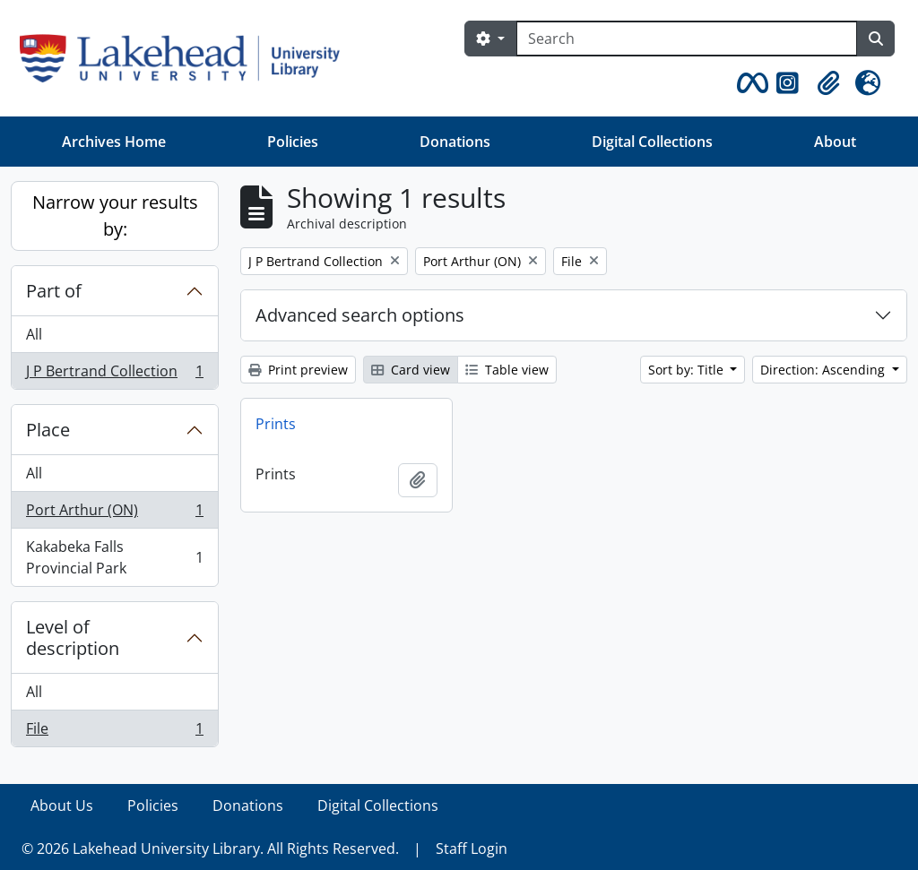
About (835, 141)
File (114, 732)
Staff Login (471, 848)
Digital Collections (652, 141)
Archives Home (114, 141)
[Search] (686, 38)
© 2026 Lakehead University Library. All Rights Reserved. (210, 848)
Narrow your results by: (115, 215)
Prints (275, 424)
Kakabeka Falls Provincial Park (114, 557)
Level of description (72, 637)
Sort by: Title (687, 369)
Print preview (298, 369)
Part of (54, 291)
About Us (61, 805)
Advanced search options (359, 315)
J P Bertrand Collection (114, 374)
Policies (292, 141)
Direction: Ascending (824, 369)
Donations (455, 141)
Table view (507, 369)
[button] (749, 83)
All (34, 334)
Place (48, 430)
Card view (410, 369)
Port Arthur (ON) (114, 514)
